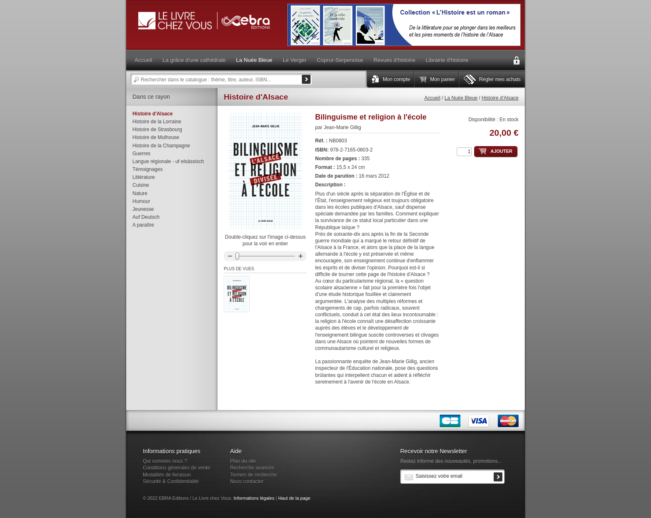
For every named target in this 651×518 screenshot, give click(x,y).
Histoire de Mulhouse (155, 137)
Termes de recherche (253, 475)
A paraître (143, 225)
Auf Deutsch (145, 217)
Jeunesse (143, 209)
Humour (141, 201)
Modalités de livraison (167, 475)
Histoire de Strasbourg (157, 129)
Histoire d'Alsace (500, 98)
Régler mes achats (500, 79)
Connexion (516, 60)
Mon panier (442, 79)
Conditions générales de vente (176, 468)
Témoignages (147, 169)
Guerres (141, 153)
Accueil (432, 98)
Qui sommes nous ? (165, 461)
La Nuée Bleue (461, 98)
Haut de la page (294, 498)
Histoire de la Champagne (161, 146)
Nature (139, 193)
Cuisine (140, 185)
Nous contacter (247, 481)
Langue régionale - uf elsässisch (168, 161)
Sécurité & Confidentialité (171, 481)
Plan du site (243, 461)
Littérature (143, 177)
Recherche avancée (252, 468)
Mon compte (396, 79)
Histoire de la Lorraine (156, 122)
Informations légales (253, 498)
